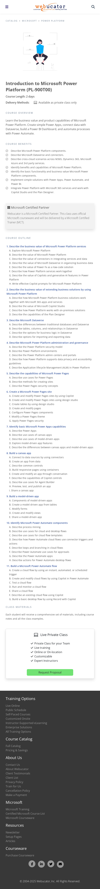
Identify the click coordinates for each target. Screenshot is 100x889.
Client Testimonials (18, 773)
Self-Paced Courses (18, 714)
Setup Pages (14, 837)
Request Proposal (50, 672)
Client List (12, 778)
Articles (10, 841)
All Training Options (18, 731)
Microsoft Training (17, 809)
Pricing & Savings (17, 750)
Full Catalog (13, 746)
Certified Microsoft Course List (25, 813)
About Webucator (17, 769)
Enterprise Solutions (19, 727)
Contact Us (13, 765)
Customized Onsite (18, 719)
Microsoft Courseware (20, 818)
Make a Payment (16, 795)
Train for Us (13, 786)
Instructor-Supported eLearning (26, 723)
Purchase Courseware (20, 855)
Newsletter (13, 832)
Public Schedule (16, 710)
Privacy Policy (14, 782)
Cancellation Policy (18, 791)
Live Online (13, 706)
